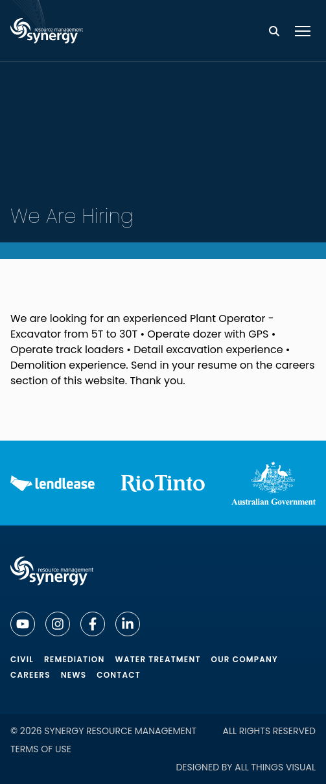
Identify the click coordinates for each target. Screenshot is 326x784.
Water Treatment (157, 659)
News (74, 674)
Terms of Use (40, 749)
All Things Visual (275, 767)
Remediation (74, 659)
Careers (30, 674)
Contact (119, 674)
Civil (22, 659)
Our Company (244, 659)
